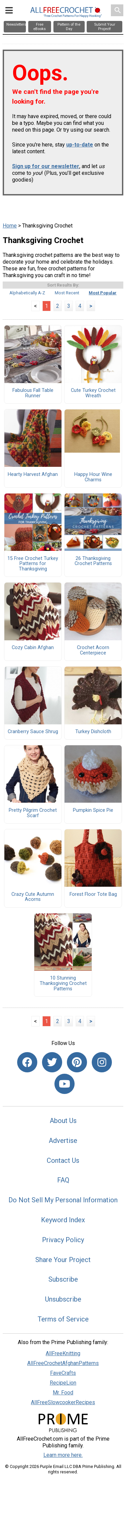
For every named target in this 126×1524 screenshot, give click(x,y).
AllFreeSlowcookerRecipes (63, 1402)
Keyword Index (63, 1220)
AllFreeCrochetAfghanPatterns (63, 1363)
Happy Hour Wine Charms (93, 477)
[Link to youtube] (64, 1084)
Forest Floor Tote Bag (93, 894)
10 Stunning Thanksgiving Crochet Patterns (63, 983)
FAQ (63, 1180)
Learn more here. (63, 1455)
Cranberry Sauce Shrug (33, 731)
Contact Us (63, 1160)
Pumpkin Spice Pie (93, 810)
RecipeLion (63, 1383)
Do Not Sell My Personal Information (63, 1200)
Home (10, 225)
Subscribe (63, 1279)
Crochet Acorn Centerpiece (93, 650)
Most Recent (67, 292)
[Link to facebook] (27, 1062)
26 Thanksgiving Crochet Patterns (93, 561)
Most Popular (103, 292)
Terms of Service (63, 1319)
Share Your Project (63, 1260)
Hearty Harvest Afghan (33, 474)
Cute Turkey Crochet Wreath (93, 393)
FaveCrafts (63, 1373)
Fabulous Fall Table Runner (32, 393)
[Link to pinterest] (77, 1062)
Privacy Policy (63, 1240)
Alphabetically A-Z (27, 292)
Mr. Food (63, 1392)
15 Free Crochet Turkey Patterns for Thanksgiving (32, 564)
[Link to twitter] (52, 1062)
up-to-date (79, 144)
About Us (63, 1121)
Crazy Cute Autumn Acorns (32, 897)
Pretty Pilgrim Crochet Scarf (33, 813)
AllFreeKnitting (63, 1353)
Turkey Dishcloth (93, 731)
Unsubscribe (63, 1299)
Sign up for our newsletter (45, 166)
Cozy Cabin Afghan (33, 647)
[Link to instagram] (102, 1062)
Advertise (63, 1141)
